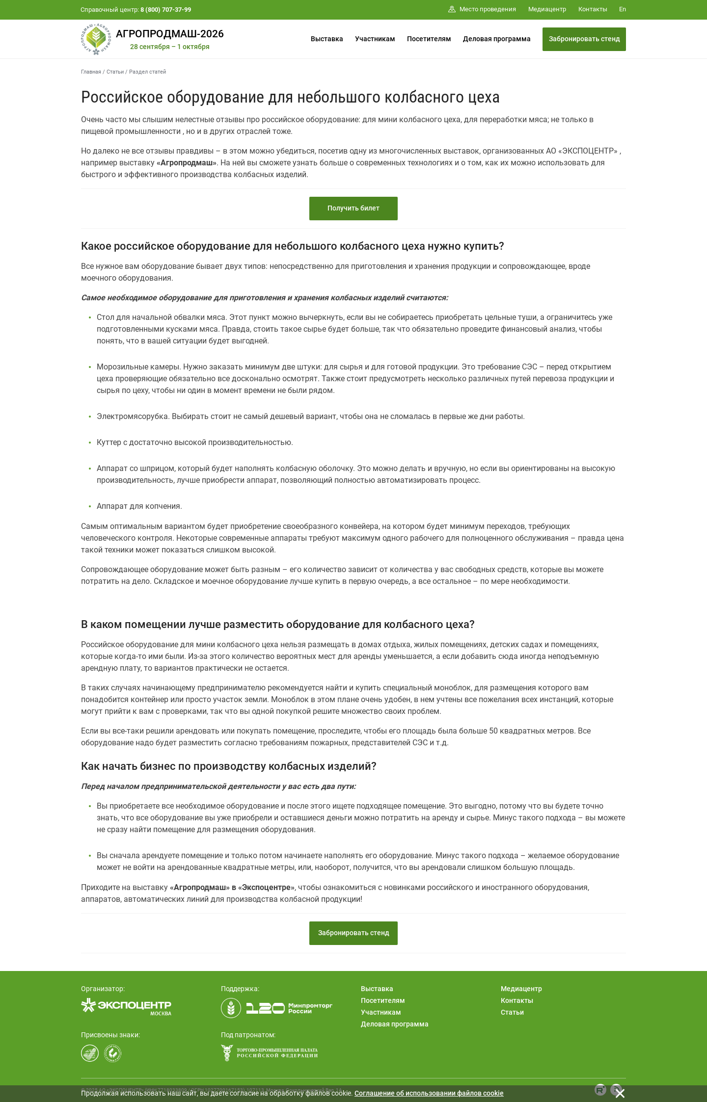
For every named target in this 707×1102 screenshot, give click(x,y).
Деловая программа (497, 39)
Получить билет (353, 208)
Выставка (327, 39)
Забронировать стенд (584, 39)
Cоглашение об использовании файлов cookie (429, 1093)
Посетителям (429, 39)
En (622, 9)
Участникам (375, 39)
